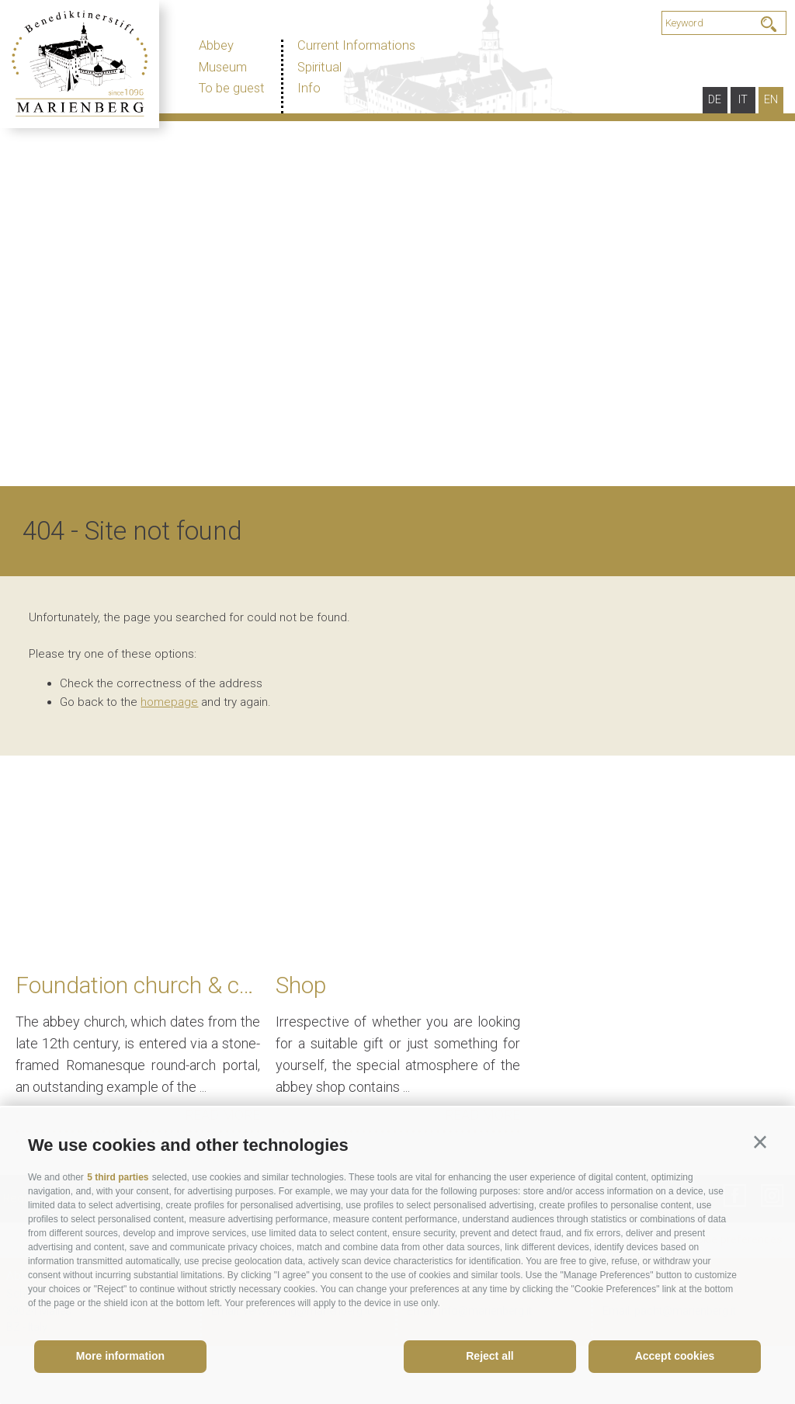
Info (309, 88)
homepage (169, 760)
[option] (397, 330)
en (771, 99)
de (714, 99)
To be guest (232, 88)
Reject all (489, 1356)
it (743, 99)
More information (120, 1356)
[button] (760, 1142)
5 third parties (117, 1177)
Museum (223, 67)
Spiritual (319, 67)
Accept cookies (675, 1356)
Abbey (216, 45)
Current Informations (356, 45)
